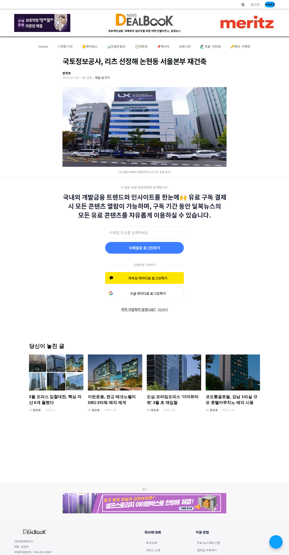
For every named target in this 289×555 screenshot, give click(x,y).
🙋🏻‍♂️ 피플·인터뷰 (210, 46)
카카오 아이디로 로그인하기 (147, 278)
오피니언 (185, 46)
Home (43, 46)
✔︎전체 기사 (65, 46)
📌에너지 (163, 46)
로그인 (255, 4)
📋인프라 (141, 46)
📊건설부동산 (116, 46)
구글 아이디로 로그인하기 (148, 293)
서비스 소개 (153, 550)
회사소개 (151, 543)
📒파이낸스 (90, 46)
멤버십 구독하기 (207, 550)
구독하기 (270, 4)
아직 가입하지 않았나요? (144, 309)
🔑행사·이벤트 (240, 46)
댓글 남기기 (102, 77)
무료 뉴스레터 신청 (208, 543)
